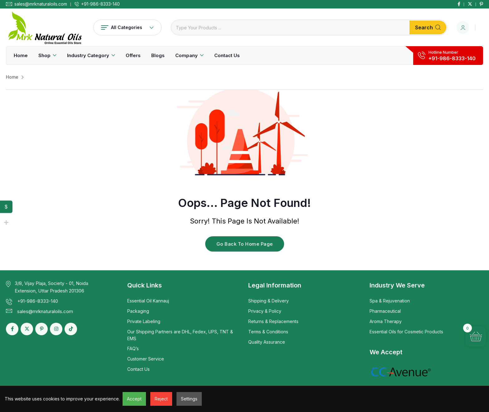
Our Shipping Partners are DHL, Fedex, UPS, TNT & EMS (180, 335)
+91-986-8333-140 (100, 4)
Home (21, 55)
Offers (133, 55)
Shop (44, 55)
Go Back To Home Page (244, 244)
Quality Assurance (266, 342)
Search (428, 27)
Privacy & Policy (264, 311)
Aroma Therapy (386, 321)
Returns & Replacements (273, 321)
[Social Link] (459, 4)
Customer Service (145, 358)
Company (186, 55)
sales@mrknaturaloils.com (40, 4)
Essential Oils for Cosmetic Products (406, 331)
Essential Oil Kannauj (148, 300)
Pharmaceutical (385, 311)
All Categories (127, 27)
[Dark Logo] (45, 27)
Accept (134, 398)
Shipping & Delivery (268, 300)
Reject (161, 398)
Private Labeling (143, 321)
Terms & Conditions (268, 331)
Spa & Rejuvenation (390, 300)
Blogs (158, 55)
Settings (189, 398)
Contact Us (227, 55)
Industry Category (88, 55)
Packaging (138, 311)
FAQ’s (133, 348)
